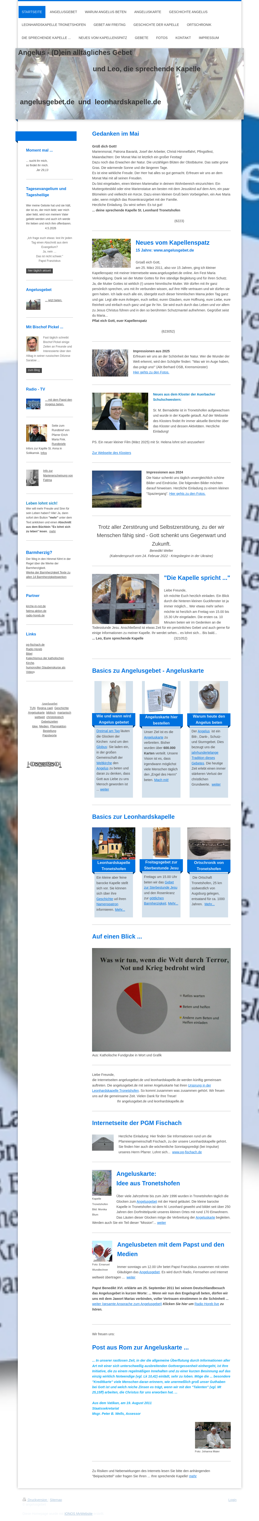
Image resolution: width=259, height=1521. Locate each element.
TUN (33, 708)
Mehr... (120, 909)
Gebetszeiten (49, 721)
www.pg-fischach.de (187, 1152)
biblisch (51, 712)
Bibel (29, 653)
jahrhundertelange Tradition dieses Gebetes (204, 758)
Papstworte (49, 735)
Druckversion (35, 1500)
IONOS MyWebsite (78, 1514)
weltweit (40, 717)
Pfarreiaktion (58, 726)
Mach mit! (161, 780)
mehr (193, 1476)
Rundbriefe (59, 444)
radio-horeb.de (35, 615)
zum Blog (34, 370)
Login (232, 1500)
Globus (101, 747)
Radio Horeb (34, 649)
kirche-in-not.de (36, 606)
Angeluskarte (153, 737)
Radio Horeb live (207, 1304)
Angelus (102, 768)
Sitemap (56, 1500)
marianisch (64, 712)
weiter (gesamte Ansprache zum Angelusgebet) (127, 1304)
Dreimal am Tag (108, 731)
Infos (44, 453)
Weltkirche (104, 763)
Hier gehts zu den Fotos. (151, 372)
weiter (104, 789)
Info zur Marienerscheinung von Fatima (58, 475)
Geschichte (104, 899)
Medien (44, 726)
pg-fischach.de (35, 644)
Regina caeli (45, 708)
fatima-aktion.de (36, 611)
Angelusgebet (147, 1201)
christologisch (55, 717)
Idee (35, 726)
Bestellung (49, 731)
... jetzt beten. (53, 300)
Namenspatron (107, 904)
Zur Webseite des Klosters (111, 453)
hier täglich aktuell (39, 270)
